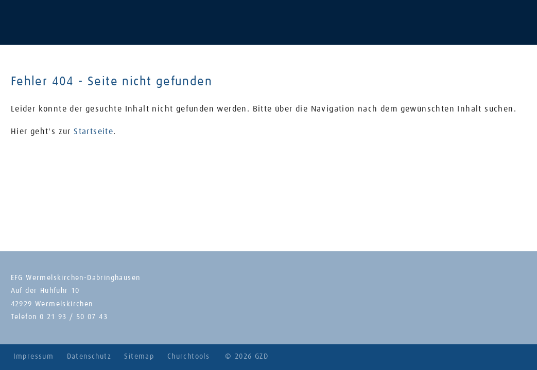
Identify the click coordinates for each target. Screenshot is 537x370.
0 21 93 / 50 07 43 (74, 317)
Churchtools (188, 356)
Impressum (33, 356)
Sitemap (139, 356)
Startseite (93, 131)
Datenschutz (89, 356)
